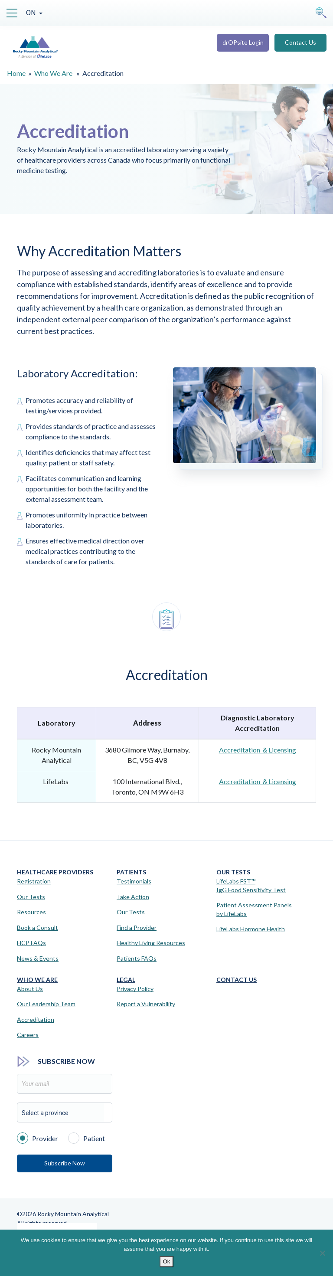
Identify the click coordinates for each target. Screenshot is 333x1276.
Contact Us (300, 42)
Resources (31, 912)
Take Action (133, 896)
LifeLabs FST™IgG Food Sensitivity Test (251, 885)
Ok (166, 1261)
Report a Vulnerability (146, 1004)
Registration (34, 881)
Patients (131, 872)
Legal (126, 979)
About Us (30, 988)
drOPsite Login (243, 42)
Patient (86, 1137)
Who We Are (53, 73)
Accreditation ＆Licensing (257, 750)
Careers (28, 1034)
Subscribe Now (64, 1163)
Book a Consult (37, 927)
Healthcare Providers (55, 872)
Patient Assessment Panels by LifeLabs (254, 909)
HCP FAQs (31, 942)
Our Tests (31, 896)
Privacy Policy (135, 988)
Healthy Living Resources (151, 942)
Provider (37, 1137)
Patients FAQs (137, 958)
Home (16, 73)
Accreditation (35, 1019)
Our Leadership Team (46, 1004)
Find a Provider (137, 927)
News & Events (38, 958)
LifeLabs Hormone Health (250, 928)
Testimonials (134, 881)
